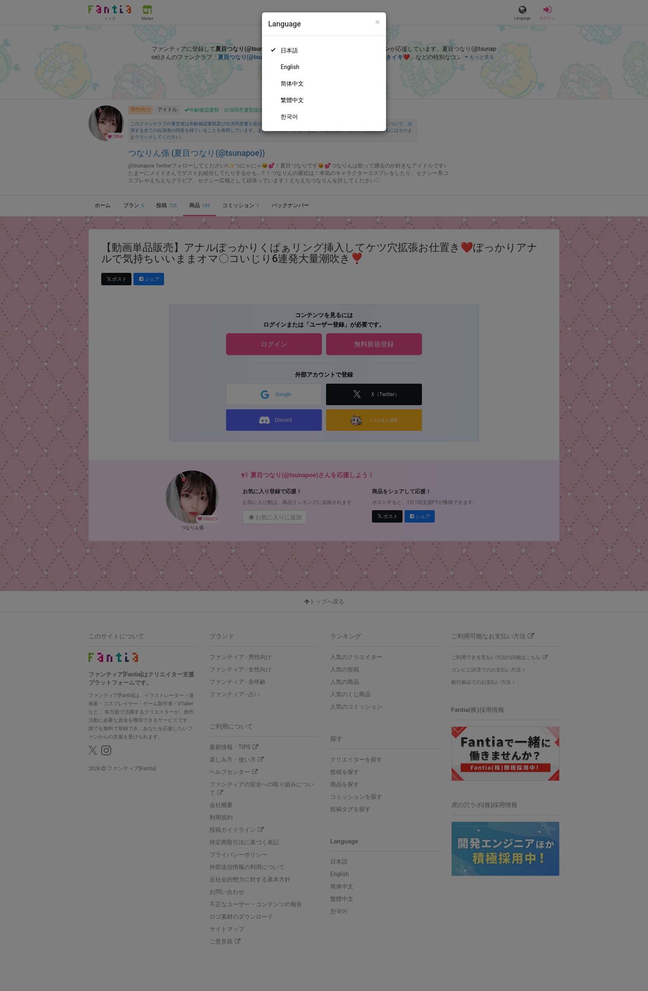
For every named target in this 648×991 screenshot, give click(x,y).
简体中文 (292, 83)
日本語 (289, 50)
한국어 (289, 116)
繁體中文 (292, 100)
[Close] (377, 22)
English (290, 67)
